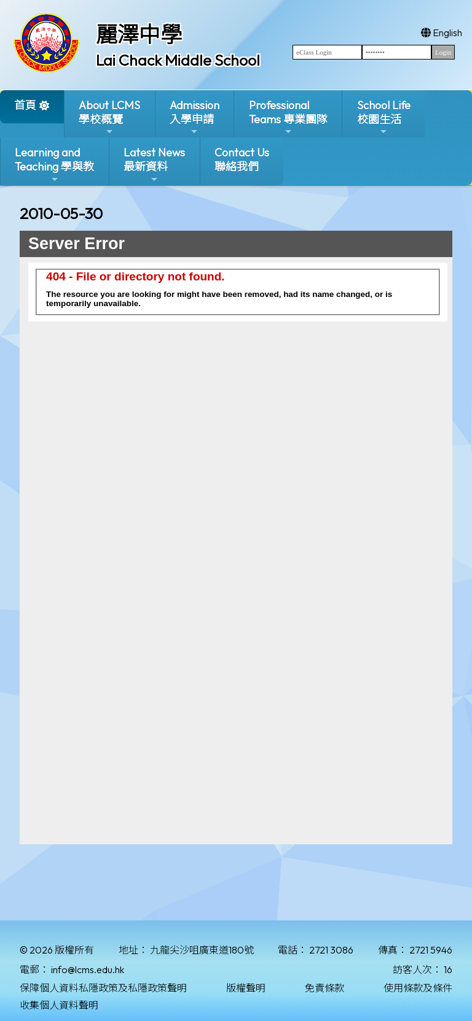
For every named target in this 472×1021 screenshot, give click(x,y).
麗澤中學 (139, 34)
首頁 (25, 105)
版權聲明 (246, 988)
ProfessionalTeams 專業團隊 (288, 117)
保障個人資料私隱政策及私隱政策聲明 (103, 988)
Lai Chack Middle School (178, 60)
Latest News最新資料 (154, 164)
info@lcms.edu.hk (87, 969)
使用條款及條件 (418, 988)
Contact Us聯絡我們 (241, 159)
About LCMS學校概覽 (109, 117)
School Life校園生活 (384, 117)
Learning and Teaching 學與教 (54, 164)
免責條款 (324, 988)
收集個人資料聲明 (59, 1005)
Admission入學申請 (194, 117)
